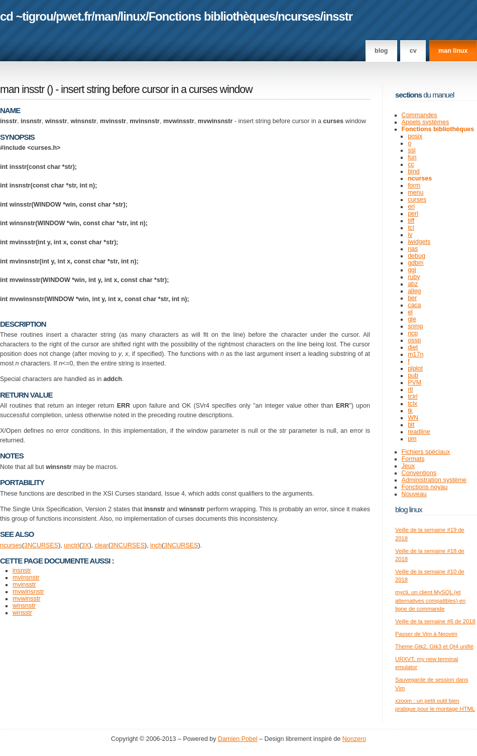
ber (412, 298)
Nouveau (414, 494)
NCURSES (43, 545)
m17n (415, 354)
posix (415, 136)
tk (410, 410)
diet (413, 347)
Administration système (434, 480)
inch (156, 545)
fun (412, 157)
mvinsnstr (26, 577)
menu (415, 192)
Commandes (419, 115)
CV (413, 50)
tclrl (412, 396)
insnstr (22, 570)
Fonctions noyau (425, 487)
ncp (413, 333)
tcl (411, 227)
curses (417, 199)
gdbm (415, 262)
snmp (415, 326)
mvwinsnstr (28, 591)
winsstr (22, 612)
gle (412, 319)
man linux (452, 50)
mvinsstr (24, 584)
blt (411, 424)
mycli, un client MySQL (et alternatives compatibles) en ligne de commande (430, 600)
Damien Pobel (238, 738)
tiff (411, 220)
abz (413, 284)
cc (411, 164)
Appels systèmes (425, 122)
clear (101, 545)
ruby (414, 276)
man (105, 16)
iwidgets (419, 241)
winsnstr (24, 605)
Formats (413, 458)
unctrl (71, 545)
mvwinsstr (27, 598)
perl (413, 213)
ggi (412, 269)
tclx (412, 403)
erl (411, 206)
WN (413, 417)
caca (414, 305)
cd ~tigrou (26, 16)
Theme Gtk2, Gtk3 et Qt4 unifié (434, 646)
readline (419, 431)
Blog (381, 50)
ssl (411, 150)
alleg (414, 291)
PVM (414, 382)
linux (133, 16)
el (410, 312)
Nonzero (354, 738)
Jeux (408, 465)
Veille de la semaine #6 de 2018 (435, 621)
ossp (414, 340)
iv (410, 234)
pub (413, 375)
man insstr (22, 89)
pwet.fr (73, 16)
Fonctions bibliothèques (212, 16)
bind (414, 171)
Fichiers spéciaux (426, 451)
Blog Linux (408, 509)
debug (416, 255)
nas (413, 248)
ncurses (299, 16)
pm (412, 438)
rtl (410, 389)
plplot (415, 368)
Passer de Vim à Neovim (426, 634)
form (414, 185)
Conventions (419, 473)
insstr (337, 16)
